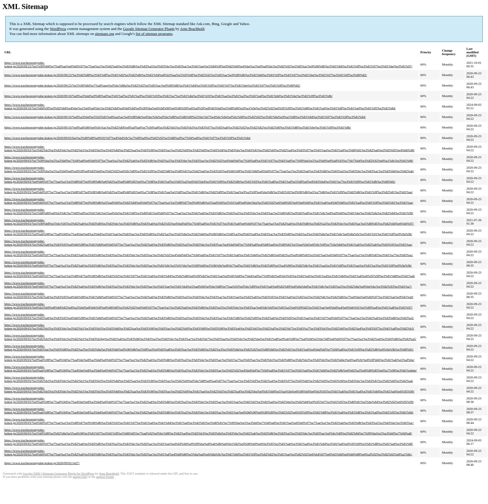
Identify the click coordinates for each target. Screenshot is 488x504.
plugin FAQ (80, 476)
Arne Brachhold (192, 29)
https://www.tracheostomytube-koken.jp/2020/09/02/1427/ (42, 463)
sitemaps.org (104, 33)
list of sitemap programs (154, 33)
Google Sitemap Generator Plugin (149, 29)
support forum (105, 476)
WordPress (58, 29)
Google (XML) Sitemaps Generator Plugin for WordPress (59, 473)
